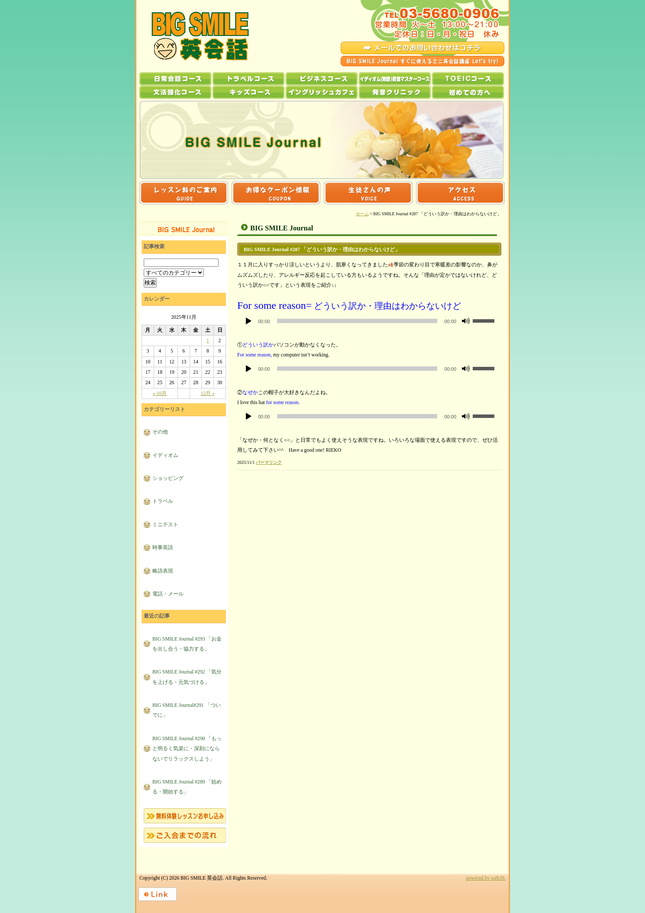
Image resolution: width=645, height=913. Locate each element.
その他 (160, 432)
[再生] (248, 321)
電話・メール (168, 594)
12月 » (208, 393)
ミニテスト (165, 525)
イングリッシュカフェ (322, 92)
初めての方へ (468, 92)
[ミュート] (465, 321)
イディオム (165, 455)
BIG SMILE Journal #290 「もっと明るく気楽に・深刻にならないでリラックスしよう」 (187, 749)
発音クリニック (395, 92)
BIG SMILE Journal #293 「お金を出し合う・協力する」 (187, 644)
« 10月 (160, 393)
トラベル (162, 501)
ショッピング (168, 478)
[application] (369, 321)
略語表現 (162, 571)
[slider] (357, 321)
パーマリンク (269, 462)
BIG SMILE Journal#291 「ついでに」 (186, 710)
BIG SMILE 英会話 (192, 36)
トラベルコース (248, 78)
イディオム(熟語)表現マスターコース (395, 78)
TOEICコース (468, 78)
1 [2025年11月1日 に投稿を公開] (207, 340)
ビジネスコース (322, 78)
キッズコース (248, 92)
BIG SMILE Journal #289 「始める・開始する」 (187, 787)
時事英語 (162, 547)
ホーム (362, 213)
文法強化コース (175, 92)
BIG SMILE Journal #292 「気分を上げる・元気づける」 (187, 677)
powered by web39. (486, 878)
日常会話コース (175, 78)
